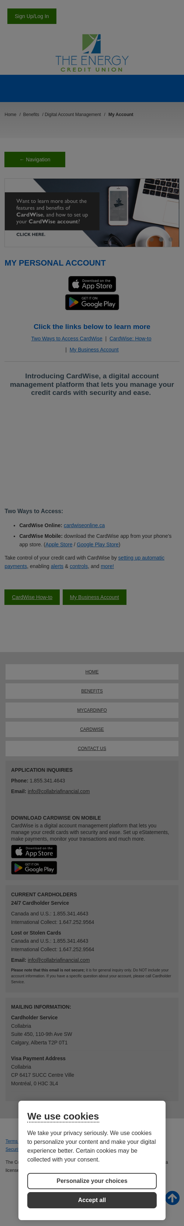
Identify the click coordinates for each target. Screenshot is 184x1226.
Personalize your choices (91, 1181)
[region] (92, 1160)
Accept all (92, 1200)
